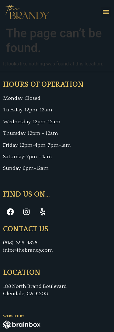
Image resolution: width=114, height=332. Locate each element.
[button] (106, 12)
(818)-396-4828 (20, 243)
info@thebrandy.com (28, 250)
